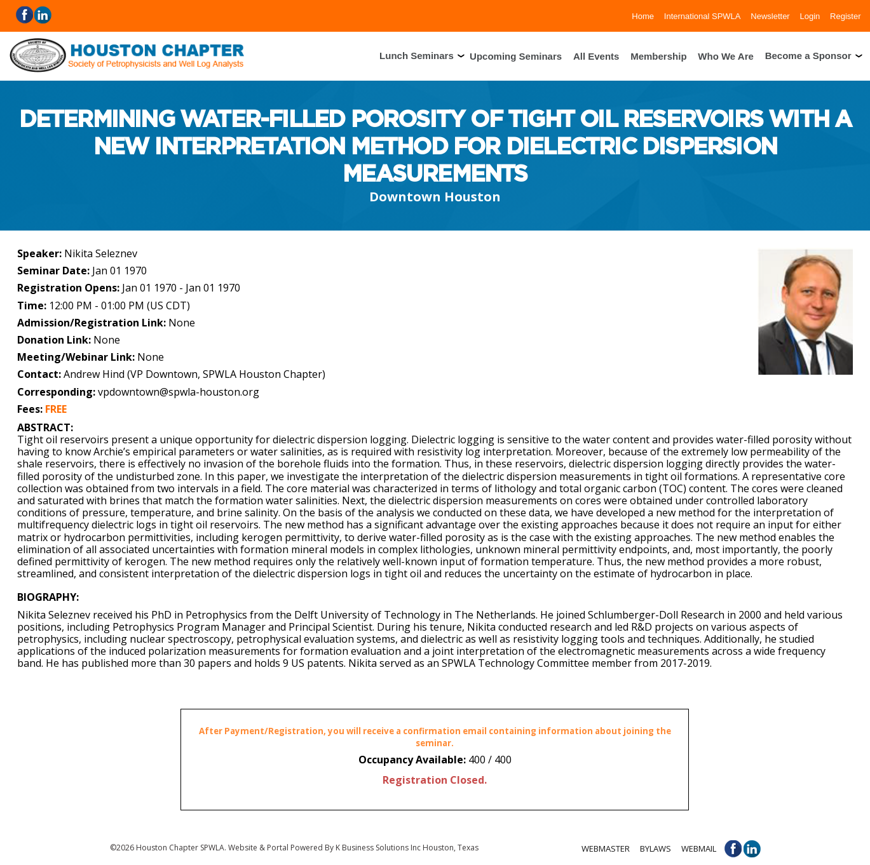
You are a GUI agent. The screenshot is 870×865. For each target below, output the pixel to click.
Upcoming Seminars (516, 55)
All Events (596, 55)
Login (809, 15)
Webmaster (605, 848)
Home (643, 15)
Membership (658, 55)
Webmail (698, 848)
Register (845, 15)
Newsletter (770, 15)
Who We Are (726, 55)
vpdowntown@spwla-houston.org (178, 392)
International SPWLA (702, 15)
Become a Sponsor (808, 55)
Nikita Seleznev (100, 253)
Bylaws (655, 848)
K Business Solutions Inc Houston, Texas (407, 847)
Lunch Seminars (416, 55)
